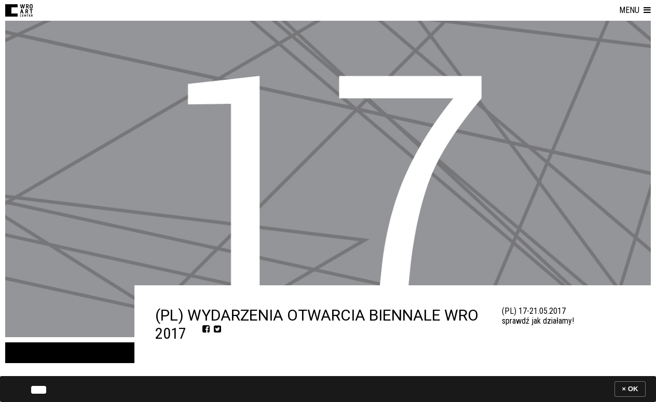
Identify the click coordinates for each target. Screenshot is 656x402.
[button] (635, 10)
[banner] (328, 389)
